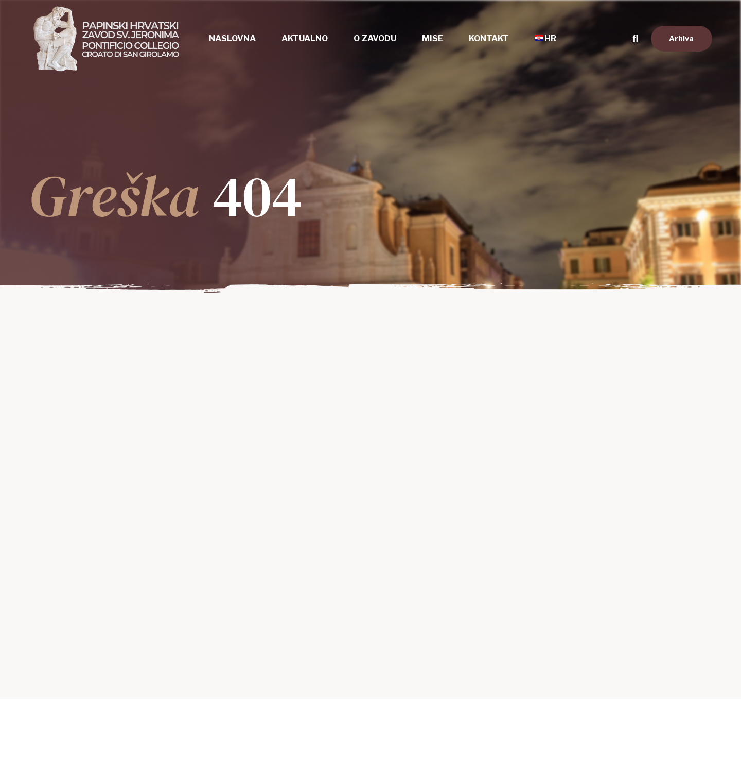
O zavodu (375, 38)
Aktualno (304, 38)
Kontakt (489, 38)
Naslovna (232, 38)
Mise (432, 38)
